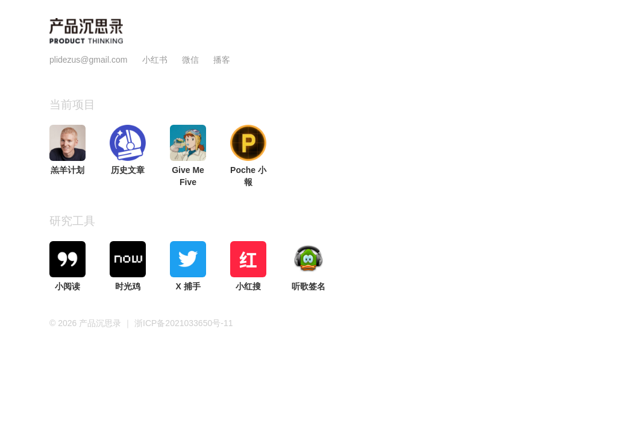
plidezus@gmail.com (88, 59)
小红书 (155, 59)
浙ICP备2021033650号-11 (183, 323)
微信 (191, 59)
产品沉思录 (101, 323)
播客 (221, 59)
